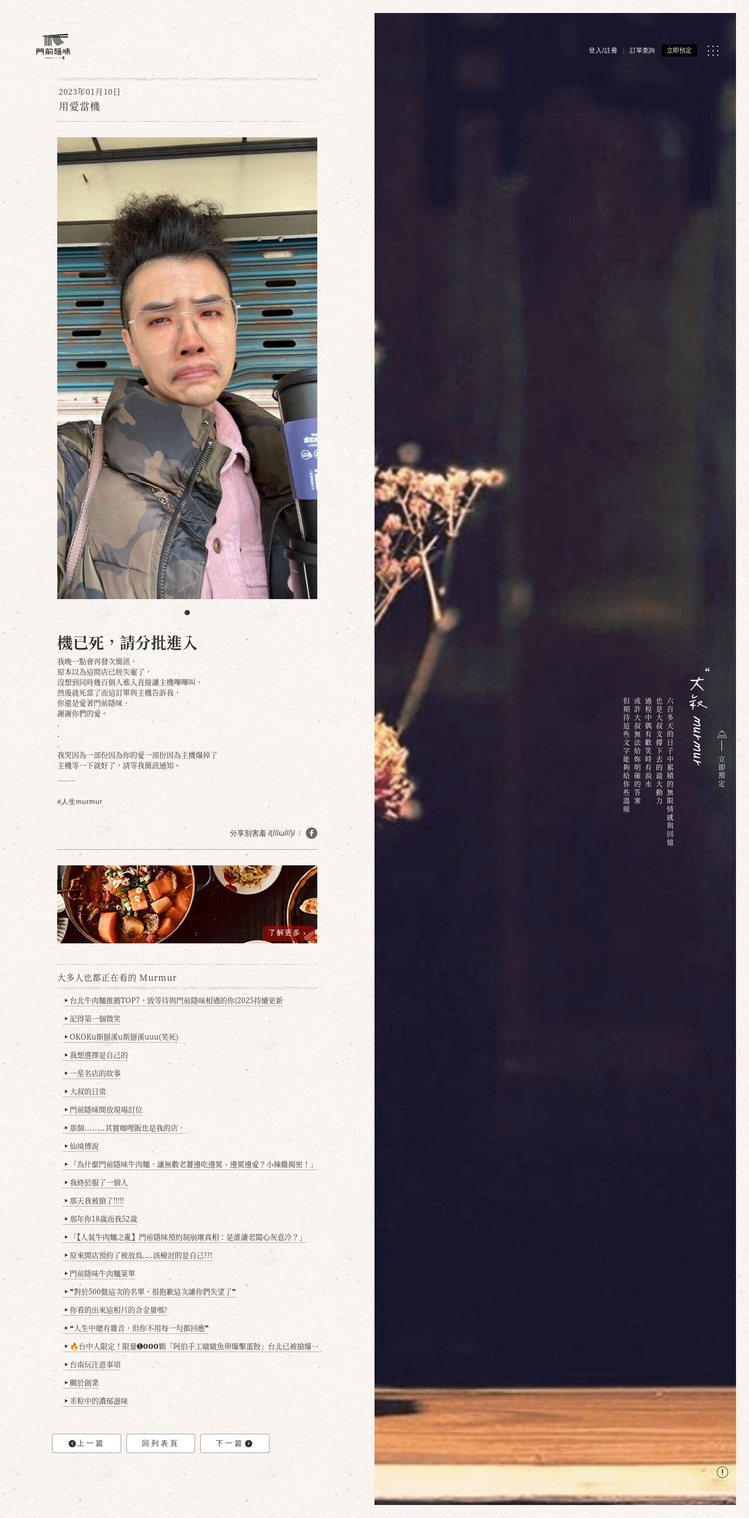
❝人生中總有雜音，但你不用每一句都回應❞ (137, 1327)
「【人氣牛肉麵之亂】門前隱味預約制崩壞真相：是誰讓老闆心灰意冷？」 (185, 1236)
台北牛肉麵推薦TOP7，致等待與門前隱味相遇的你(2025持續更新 (173, 1000)
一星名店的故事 (92, 1073)
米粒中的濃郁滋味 (96, 1400)
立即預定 (679, 50)
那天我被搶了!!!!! (94, 1200)
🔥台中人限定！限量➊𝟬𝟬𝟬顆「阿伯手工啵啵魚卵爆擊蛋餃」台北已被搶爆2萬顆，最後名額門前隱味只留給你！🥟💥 (193, 1346)
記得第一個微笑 (92, 1018)
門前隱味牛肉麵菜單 (100, 1273)
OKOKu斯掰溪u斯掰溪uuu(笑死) (121, 1036)
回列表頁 (160, 1443)
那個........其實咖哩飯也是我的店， (125, 1127)
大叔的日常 (85, 1091)
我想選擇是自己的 (96, 1054)
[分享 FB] (311, 833)
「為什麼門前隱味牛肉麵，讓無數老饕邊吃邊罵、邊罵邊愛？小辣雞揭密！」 (191, 1164)
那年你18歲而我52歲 (101, 1218)
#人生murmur (79, 802)
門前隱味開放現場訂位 (103, 1109)
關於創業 (81, 1382)
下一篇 (234, 1443)
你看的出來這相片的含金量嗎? (116, 1309)
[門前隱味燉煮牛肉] (53, 46)
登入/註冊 (603, 50)
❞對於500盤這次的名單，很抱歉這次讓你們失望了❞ (150, 1291)
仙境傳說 (81, 1145)
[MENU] (713, 51)
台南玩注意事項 (92, 1364)
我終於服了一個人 (96, 1182)
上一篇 (87, 1443)
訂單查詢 (642, 50)
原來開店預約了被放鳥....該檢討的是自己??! (138, 1255)
